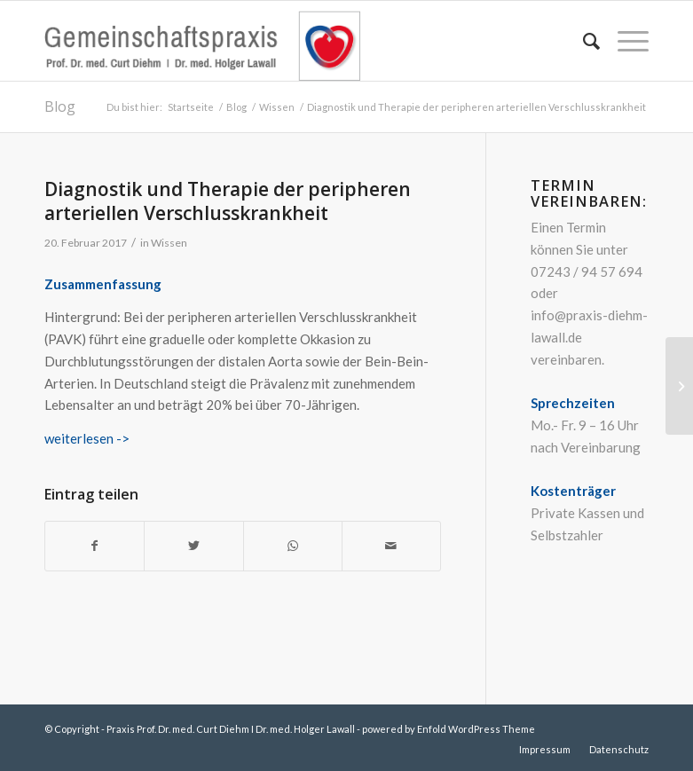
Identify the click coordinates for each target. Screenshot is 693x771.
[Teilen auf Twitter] (193, 546)
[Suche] (582, 41)
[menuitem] (582, 41)
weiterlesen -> (87, 438)
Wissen (169, 242)
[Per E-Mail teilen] (391, 546)
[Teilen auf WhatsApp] (293, 546)
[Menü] (624, 41)
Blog (59, 106)
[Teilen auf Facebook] (94, 546)
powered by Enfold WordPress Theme (448, 729)
